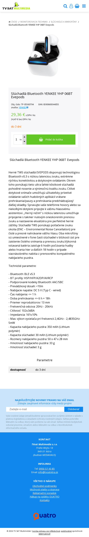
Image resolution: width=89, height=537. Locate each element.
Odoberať (73, 409)
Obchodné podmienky (45, 486)
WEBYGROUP (45, 534)
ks (21, 139)
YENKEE (23, 107)
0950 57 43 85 (47, 468)
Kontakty (45, 500)
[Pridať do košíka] (50, 139)
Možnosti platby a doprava (44, 489)
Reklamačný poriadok (44, 493)
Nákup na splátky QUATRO (44, 496)
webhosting (66, 531)
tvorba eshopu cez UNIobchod (46, 531)
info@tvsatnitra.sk (48, 472)
